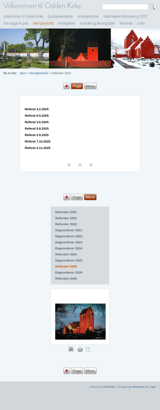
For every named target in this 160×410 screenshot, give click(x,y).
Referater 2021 (66, 212)
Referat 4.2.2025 (37, 109)
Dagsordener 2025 (68, 260)
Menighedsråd (43, 23)
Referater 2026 (66, 278)
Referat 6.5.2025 (37, 115)
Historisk (126, 23)
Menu (90, 86)
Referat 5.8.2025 (37, 128)
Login (153, 386)
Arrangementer (88, 16)
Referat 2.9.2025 (37, 135)
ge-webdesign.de (138, 386)
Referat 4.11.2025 (37, 148)
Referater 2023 (66, 224)
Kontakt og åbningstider (97, 23)
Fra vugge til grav (16, 23)
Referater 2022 (66, 218)
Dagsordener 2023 (68, 242)
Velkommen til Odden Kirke (23, 16)
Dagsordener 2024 (68, 248)
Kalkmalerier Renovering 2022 (125, 16)
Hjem (23, 73)
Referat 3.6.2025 (37, 122)
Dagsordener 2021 (68, 230)
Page (76, 197)
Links (141, 23)
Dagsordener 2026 (68, 272)
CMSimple (109, 386)
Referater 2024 (66, 254)
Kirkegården (67, 23)
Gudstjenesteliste (60, 16)
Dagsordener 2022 (68, 236)
